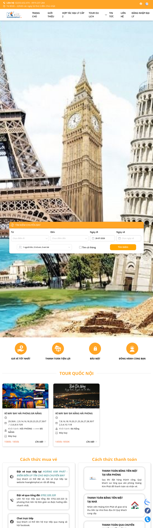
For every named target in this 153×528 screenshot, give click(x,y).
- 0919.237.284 (37, 2)
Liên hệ (123, 15)
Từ (12, 231)
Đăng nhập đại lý (141, 15)
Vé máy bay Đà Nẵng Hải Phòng (74, 413)
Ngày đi (94, 231)
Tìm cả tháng (89, 247)
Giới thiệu (51, 15)
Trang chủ (36, 15)
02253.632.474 (22, 2)
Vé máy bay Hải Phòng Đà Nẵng (23, 413)
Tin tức (111, 15)
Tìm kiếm (123, 247)
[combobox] (52, 238)
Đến (53, 231)
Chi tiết (40, 441)
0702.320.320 (48, 495)
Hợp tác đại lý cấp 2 (73, 15)
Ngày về (120, 231)
